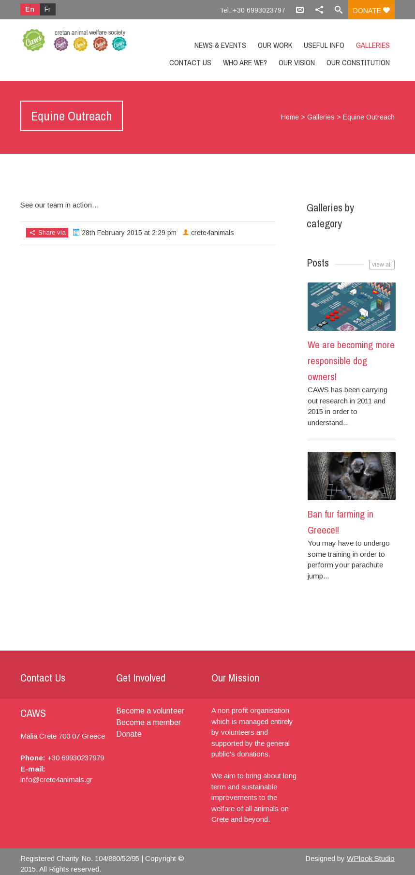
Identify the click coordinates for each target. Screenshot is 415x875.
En (29, 9)
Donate (371, 11)
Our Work (275, 45)
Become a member (148, 722)
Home (290, 117)
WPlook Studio (371, 858)
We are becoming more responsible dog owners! (351, 360)
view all (382, 264)
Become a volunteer (150, 711)
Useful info (324, 45)
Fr (47, 9)
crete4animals (212, 233)
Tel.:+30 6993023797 (252, 10)
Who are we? (245, 62)
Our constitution (358, 62)
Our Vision (297, 62)
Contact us (190, 62)
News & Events (220, 45)
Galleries (373, 45)
